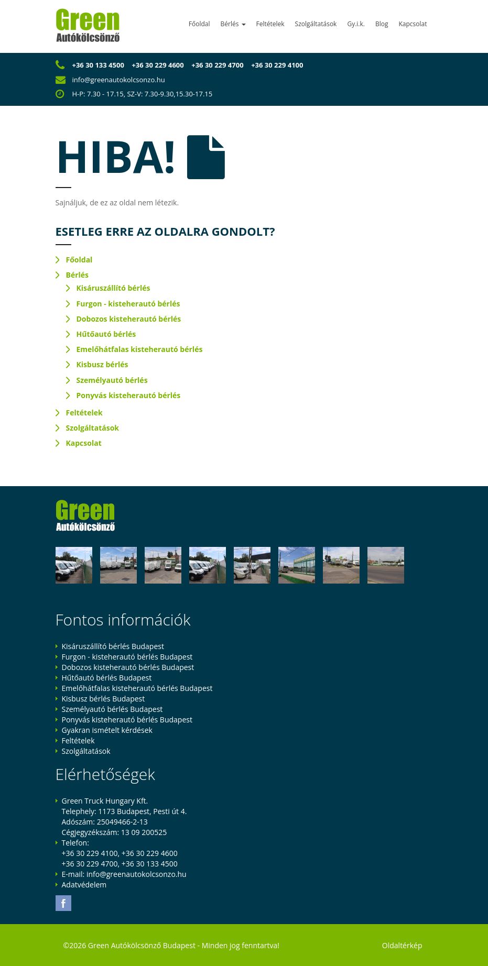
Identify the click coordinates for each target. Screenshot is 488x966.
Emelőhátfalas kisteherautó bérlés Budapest (137, 688)
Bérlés (233, 23)
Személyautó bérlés (112, 380)
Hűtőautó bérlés (106, 334)
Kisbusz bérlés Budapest (103, 699)
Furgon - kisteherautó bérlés (128, 304)
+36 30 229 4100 (277, 65)
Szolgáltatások (316, 23)
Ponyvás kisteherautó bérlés (129, 395)
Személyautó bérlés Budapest (112, 709)
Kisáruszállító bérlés (113, 288)
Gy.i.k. (356, 23)
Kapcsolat (412, 23)
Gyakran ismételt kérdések (107, 730)
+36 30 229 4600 (157, 65)
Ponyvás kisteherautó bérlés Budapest (127, 719)
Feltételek (270, 23)
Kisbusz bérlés (102, 364)
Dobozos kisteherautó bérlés (129, 319)
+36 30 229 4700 (217, 65)
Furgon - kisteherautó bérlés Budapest (127, 657)
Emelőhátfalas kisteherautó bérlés (140, 349)
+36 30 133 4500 (98, 65)
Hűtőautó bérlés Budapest (107, 678)
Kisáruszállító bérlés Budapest (113, 646)
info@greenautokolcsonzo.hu (118, 79)
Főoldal (199, 23)
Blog (381, 23)
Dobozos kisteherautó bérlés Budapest (128, 667)
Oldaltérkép (402, 945)
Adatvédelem (84, 885)
